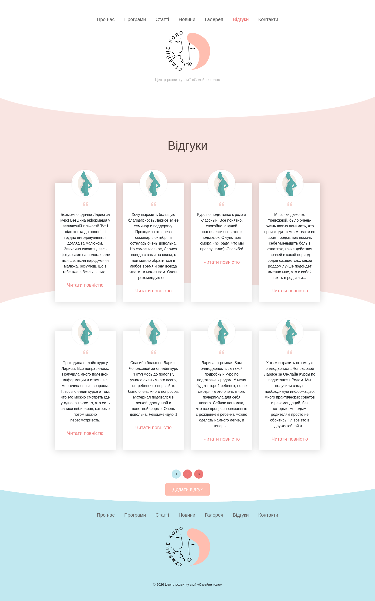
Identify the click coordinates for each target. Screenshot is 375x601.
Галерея (214, 19)
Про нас (106, 19)
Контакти (268, 19)
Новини (187, 19)
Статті (162, 19)
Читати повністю (85, 285)
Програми (135, 19)
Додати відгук (187, 489)
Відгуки (241, 19)
